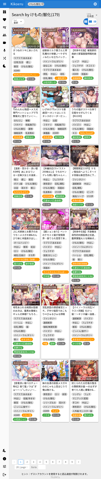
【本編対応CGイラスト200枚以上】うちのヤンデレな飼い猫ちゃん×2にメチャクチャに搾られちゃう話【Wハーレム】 (54, 175)
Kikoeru (17, 3)
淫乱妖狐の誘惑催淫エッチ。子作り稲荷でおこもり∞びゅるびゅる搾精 (54, 311)
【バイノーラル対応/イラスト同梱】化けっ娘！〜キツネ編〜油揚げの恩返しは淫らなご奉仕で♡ (84, 314)
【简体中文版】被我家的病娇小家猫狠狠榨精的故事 (84, 54)
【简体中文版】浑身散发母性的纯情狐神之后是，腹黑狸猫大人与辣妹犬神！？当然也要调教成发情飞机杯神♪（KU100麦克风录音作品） (84, 240)
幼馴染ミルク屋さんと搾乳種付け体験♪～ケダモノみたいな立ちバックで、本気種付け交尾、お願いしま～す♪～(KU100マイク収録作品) (54, 59)
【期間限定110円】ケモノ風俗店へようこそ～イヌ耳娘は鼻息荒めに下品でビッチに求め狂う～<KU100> (84, 175)
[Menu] (4, 4)
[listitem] (4, 12)
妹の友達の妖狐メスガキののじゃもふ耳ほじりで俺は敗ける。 (54, 386)
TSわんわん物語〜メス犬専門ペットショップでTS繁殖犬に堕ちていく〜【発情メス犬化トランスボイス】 (25, 116)
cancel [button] (42, 4)
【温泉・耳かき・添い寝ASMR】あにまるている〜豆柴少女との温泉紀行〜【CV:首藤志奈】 (25, 173)
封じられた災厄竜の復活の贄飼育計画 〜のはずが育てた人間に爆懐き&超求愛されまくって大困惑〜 (84, 389)
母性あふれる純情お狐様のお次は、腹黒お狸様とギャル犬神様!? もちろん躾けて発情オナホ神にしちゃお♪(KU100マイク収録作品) (25, 316)
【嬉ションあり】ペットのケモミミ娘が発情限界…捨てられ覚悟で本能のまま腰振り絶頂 (54, 236)
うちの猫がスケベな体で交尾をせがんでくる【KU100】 (84, 113)
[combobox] (68, 4)
